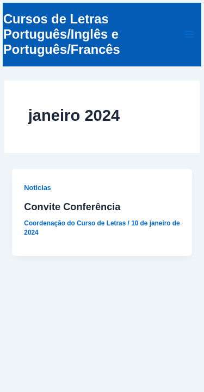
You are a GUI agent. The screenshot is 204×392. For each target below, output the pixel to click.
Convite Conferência (72, 206)
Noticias (37, 187)
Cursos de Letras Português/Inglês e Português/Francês (61, 34)
